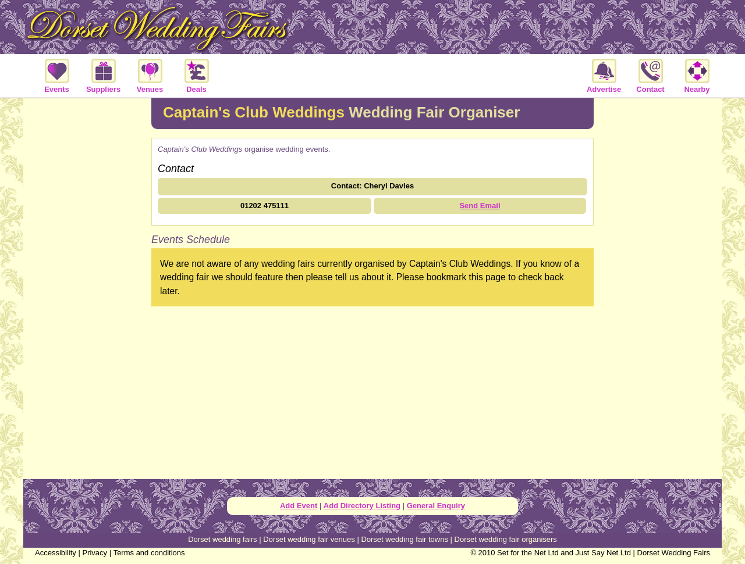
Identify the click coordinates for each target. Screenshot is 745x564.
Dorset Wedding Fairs (673, 552)
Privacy (94, 552)
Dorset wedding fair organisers (506, 539)
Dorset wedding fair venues (309, 539)
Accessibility (55, 552)
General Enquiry (436, 505)
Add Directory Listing (362, 505)
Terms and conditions (149, 552)
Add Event (298, 505)
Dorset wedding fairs (222, 539)
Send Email (479, 205)
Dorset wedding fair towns (404, 539)
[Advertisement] (87, 287)
